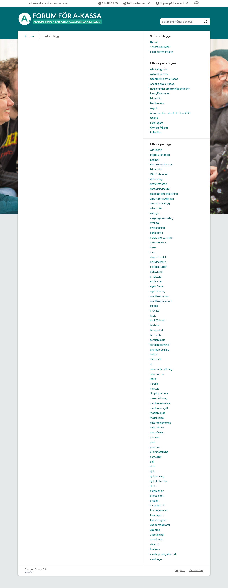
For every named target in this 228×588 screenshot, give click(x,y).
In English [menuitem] (155, 132)
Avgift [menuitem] (153, 108)
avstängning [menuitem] (157, 227)
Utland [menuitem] (154, 118)
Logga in (180, 570)
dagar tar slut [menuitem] (158, 257)
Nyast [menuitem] (154, 42)
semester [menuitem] (155, 457)
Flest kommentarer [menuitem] (161, 51)
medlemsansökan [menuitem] (160, 403)
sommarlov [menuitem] (157, 491)
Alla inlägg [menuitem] (156, 150)
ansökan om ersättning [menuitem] (164, 193)
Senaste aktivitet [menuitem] (160, 47)
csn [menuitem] (152, 252)
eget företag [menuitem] (157, 291)
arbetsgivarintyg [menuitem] (160, 203)
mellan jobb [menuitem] (157, 417)
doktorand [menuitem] (156, 271)
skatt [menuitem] (153, 486)
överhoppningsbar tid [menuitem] (163, 554)
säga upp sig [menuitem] (157, 505)
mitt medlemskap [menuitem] (160, 422)
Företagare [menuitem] (156, 123)
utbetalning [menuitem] (157, 534)
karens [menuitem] (154, 383)
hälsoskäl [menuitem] (155, 359)
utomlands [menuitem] (156, 539)
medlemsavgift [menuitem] (159, 408)
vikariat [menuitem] (154, 544)
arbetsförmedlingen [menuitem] (162, 198)
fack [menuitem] (153, 315)
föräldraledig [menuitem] (157, 339)
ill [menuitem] (151, 364)
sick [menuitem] (152, 466)
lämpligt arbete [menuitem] (159, 393)
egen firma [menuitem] (156, 286)
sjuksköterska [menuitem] (158, 481)
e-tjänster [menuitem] (156, 281)
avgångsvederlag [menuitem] (161, 218)
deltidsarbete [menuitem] (158, 262)
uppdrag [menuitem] (155, 530)
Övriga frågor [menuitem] (159, 127)
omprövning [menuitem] (157, 432)
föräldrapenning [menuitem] (159, 344)
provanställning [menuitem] (159, 452)
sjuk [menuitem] (152, 471)
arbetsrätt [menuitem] (156, 208)
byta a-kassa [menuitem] (158, 242)
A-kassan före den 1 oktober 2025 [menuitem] (170, 113)
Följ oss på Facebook (170, 3)
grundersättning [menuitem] (159, 349)
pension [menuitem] (154, 437)
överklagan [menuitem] (156, 559)
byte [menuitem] (153, 247)
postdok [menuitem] (155, 447)
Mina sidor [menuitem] (156, 98)
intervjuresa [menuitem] (157, 374)
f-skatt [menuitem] (154, 310)
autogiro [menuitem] (155, 213)
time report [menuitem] (157, 515)
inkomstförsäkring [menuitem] (161, 369)
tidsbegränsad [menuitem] (158, 510)
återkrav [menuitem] (155, 549)
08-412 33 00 (108, 3)
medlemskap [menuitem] (157, 413)
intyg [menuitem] (153, 378)
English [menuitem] (154, 159)
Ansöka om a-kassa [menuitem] (162, 84)
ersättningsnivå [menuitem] (159, 296)
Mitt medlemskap (135, 3)
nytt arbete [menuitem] (157, 427)
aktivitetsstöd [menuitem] (158, 184)
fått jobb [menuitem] (155, 335)
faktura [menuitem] (154, 325)
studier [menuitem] (154, 500)
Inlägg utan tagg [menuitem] (160, 154)
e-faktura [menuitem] (156, 276)
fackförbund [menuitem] (157, 320)
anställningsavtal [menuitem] (160, 189)
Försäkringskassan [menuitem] (161, 164)
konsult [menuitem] (154, 388)
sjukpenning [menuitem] (157, 476)
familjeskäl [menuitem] (156, 330)
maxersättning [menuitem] (158, 398)
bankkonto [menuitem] (156, 232)
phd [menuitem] (152, 442)
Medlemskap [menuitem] (157, 103)
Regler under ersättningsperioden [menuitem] (170, 88)
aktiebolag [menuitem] (156, 179)
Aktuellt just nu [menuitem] (159, 74)
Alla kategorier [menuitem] (158, 69)
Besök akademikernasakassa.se (48, 3)
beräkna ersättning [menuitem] (161, 237)
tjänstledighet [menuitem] (158, 520)
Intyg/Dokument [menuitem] (160, 93)
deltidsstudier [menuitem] (158, 266)
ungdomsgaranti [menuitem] (160, 525)
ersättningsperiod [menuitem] (160, 301)
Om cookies (196, 570)
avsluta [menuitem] (154, 223)
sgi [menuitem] (152, 461)
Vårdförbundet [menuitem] (159, 174)
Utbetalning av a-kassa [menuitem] (164, 79)
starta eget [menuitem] (157, 495)
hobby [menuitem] (154, 354)
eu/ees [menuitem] (154, 305)
